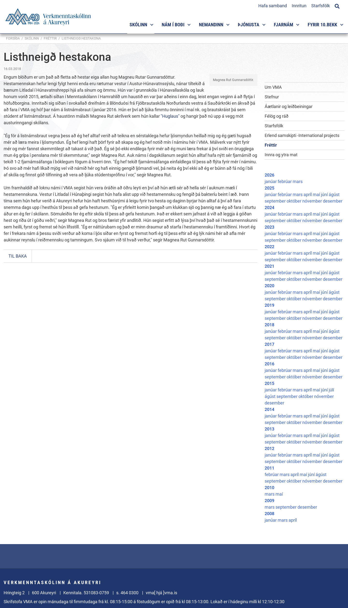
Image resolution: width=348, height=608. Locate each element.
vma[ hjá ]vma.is (161, 592)
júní (325, 194)
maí (317, 194)
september (276, 201)
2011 (269, 468)
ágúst (334, 194)
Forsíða (13, 38)
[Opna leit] (337, 5)
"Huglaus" (170, 116)
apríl (308, 194)
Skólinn (32, 38)
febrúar (285, 181)
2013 (269, 428)
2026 (269, 175)
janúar (271, 181)
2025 (269, 188)
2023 (269, 227)
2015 (269, 383)
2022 (269, 246)
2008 (269, 513)
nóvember (312, 201)
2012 (269, 448)
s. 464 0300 (127, 592)
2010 (269, 487)
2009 (269, 500)
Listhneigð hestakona (81, 38)
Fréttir (50, 38)
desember (332, 201)
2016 (269, 363)
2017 (269, 344)
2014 (269, 409)
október (294, 201)
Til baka (17, 256)
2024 (269, 207)
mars (298, 181)
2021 (269, 266)
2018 (269, 324)
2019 (269, 305)
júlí (331, 389)
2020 (269, 285)
